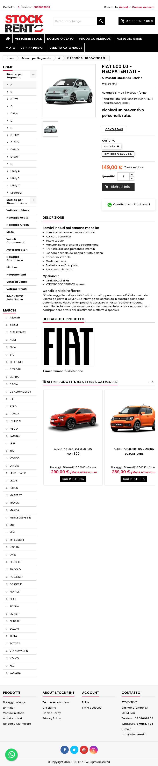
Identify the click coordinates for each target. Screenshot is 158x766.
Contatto (8, 7)
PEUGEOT (15, 562)
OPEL (12, 555)
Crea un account (143, 7)
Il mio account (91, 708)
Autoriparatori (17, 250)
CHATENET (16, 362)
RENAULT (15, 592)
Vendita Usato (16, 282)
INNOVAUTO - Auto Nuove (16, 297)
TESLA (13, 636)
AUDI (12, 340)
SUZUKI (14, 629)
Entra (85, 702)
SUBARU (14, 621)
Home (8, 67)
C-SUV (14, 142)
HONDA (14, 414)
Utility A (15, 171)
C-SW (14, 113)
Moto (10, 48)
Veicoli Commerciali (95, 39)
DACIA (13, 384)
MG (11, 525)
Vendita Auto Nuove (66, 48)
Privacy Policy (52, 718)
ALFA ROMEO (17, 332)
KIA (11, 451)
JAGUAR (14, 436)
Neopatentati (16, 275)
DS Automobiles (20, 392)
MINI (12, 532)
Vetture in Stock (28, 39)
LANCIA (14, 466)
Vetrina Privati (32, 48)
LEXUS (13, 480)
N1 (11, 164)
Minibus (11, 267)
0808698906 (42, 7)
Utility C (15, 185)
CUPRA (14, 377)
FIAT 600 (73, 454)
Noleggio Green (129, 39)
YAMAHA (15, 673)
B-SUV (14, 135)
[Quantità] (123, 176)
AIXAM (13, 325)
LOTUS (13, 488)
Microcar (16, 193)
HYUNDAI (15, 421)
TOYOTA (14, 643)
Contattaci (114, 129)
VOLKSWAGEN (18, 651)
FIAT (12, 399)
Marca (106, 84)
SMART (14, 614)
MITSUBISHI (16, 540)
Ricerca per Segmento (14, 75)
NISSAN (14, 547)
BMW (12, 347)
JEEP (12, 443)
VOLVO (14, 658)
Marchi (9, 310)
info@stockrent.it (134, 734)
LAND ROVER (17, 473)
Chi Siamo (49, 708)
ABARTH (14, 318)
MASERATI (15, 495)
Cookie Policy (52, 713)
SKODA (14, 606)
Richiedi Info (117, 186)
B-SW (14, 99)
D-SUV (14, 149)
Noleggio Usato (60, 39)
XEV (12, 666)
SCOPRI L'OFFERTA (73, 479)
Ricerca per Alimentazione (16, 201)
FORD (13, 406)
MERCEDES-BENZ (20, 518)
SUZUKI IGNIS (134, 454)
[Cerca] (79, 21)
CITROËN (15, 369)
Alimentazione (112, 78)
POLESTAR (16, 577)
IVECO (13, 429)
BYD (12, 355)
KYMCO (14, 458)
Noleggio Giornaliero (14, 258)
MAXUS (14, 503)
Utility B (15, 178)
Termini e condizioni (56, 702)
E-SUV (14, 157)
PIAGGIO (15, 569)
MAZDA (14, 510)
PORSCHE (15, 584)
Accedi (123, 7)
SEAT (12, 599)
